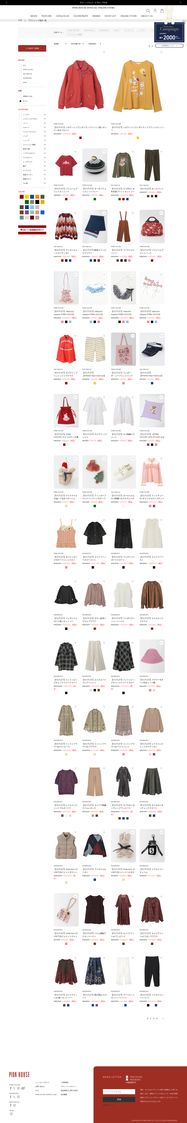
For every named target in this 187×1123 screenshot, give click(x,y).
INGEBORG (27, 78)
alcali (25, 82)
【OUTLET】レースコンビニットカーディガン (151, 745)
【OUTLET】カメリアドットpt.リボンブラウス (151, 935)
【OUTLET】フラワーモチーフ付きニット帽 (151, 681)
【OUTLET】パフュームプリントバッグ (151, 251)
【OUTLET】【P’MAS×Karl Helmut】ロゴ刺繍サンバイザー (151, 374)
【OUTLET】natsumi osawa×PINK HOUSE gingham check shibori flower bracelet (93, 313)
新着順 (56, 44)
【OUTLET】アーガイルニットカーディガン (66, 251)
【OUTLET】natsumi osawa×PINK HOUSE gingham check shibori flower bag (65, 313)
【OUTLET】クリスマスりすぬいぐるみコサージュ (66, 497)
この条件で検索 (32, 48)
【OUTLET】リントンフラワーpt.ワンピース (66, 745)
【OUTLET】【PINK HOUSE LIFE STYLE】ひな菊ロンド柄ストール (152, 436)
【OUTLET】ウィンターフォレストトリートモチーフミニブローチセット (94, 497)
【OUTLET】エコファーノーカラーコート (94, 558)
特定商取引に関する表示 (69, 1090)
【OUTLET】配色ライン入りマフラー (94, 251)
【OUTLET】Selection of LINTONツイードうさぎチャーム (123, 871)
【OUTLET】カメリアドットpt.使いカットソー (66, 996)
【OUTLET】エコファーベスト (151, 558)
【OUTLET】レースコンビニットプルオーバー (66, 806)
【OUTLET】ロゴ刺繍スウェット (123, 435)
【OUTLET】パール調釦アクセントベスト (94, 935)
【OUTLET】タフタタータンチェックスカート (151, 806)
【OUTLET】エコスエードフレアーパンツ (94, 681)
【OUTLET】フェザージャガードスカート (123, 558)
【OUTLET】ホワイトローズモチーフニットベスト (66, 558)
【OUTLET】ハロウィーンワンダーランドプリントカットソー (137, 129)
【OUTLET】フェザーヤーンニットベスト (123, 619)
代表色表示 (92, 44)
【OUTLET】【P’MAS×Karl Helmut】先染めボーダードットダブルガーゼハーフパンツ (94, 374)
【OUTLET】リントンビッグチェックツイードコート (66, 681)
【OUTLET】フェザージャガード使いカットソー (66, 619)
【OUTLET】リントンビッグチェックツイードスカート (123, 681)
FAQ (37, 1090)
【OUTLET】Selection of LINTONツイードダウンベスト (66, 871)
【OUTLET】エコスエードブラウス (151, 619)
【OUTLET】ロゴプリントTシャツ (94, 435)
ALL (24, 65)
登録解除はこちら (108, 1105)
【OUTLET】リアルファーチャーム (151, 870)
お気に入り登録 (104, 52)
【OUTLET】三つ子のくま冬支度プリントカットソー (123, 190)
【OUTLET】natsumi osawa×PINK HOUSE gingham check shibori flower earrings (151, 313)
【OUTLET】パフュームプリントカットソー (66, 190)
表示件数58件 (76, 44)
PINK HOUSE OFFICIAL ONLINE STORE (93, 7)
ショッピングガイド (42, 1082)
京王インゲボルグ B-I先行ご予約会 (93, 2)
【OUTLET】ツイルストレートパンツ (151, 996)
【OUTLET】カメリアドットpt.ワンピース (123, 935)
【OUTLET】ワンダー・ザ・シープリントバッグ (122, 374)
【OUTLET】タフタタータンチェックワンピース (123, 806)
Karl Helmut (27, 74)
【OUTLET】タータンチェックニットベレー (94, 190)
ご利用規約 (65, 1082)
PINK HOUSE (28, 69)
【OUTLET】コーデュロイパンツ (123, 251)
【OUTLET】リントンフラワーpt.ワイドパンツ (123, 745)
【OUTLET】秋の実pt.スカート (94, 996)
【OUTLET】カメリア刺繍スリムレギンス (94, 806)
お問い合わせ (40, 1086)
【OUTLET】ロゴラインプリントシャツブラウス (66, 374)
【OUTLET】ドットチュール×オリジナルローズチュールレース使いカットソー (152, 497)
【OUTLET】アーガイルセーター (94, 870)
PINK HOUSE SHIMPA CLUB (45, 1094)
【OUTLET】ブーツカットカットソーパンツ (123, 996)
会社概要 (64, 1094)
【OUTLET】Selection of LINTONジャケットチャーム (66, 935)
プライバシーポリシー (68, 1086)
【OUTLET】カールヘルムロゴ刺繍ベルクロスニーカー (123, 497)
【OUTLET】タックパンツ (151, 188)
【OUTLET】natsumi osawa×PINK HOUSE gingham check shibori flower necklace (122, 313)
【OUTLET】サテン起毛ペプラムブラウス (94, 619)
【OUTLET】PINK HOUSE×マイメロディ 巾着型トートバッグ (66, 436)
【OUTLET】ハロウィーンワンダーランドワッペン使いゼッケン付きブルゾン (80, 129)
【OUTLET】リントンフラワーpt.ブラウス (94, 745)
